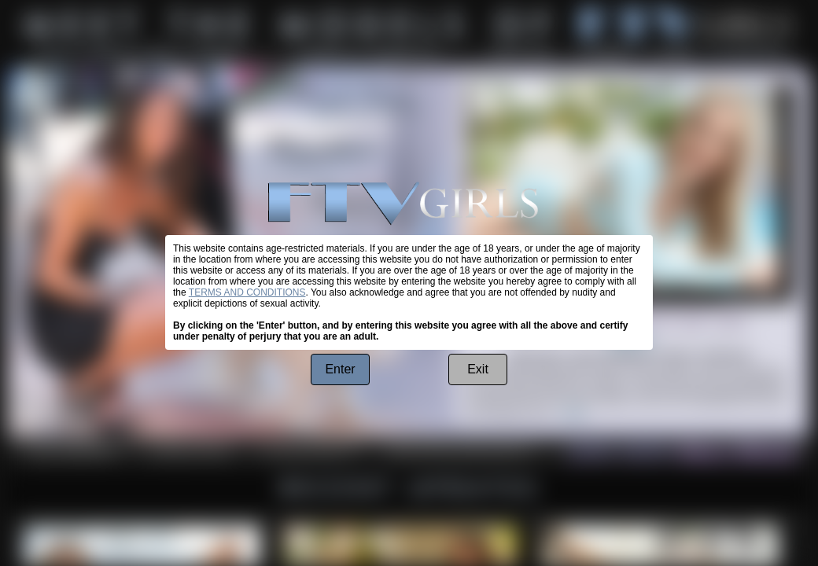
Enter (340, 369)
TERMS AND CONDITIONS (247, 292)
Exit (477, 369)
